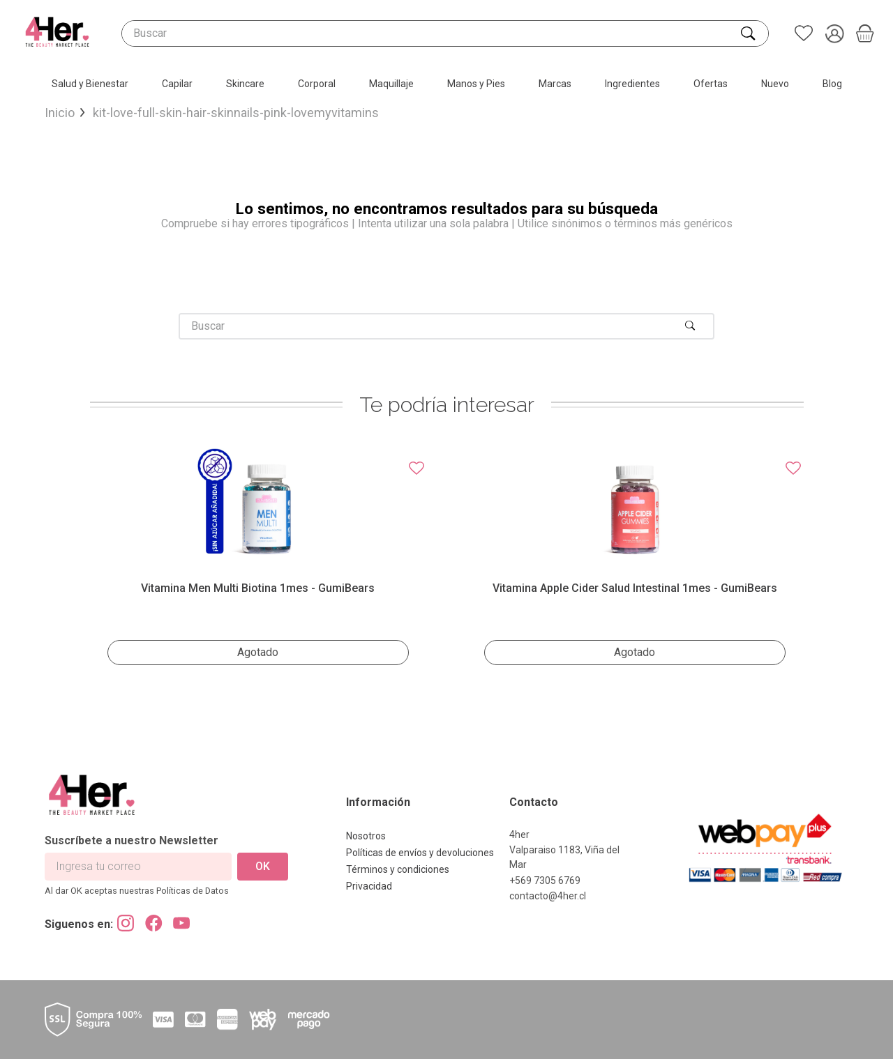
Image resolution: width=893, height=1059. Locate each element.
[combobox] (445, 33)
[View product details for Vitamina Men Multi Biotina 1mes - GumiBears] (258, 556)
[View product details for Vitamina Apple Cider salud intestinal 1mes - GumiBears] (634, 556)
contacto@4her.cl (547, 895)
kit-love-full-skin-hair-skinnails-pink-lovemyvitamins (236, 113)
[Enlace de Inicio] (60, 113)
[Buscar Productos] (749, 33)
